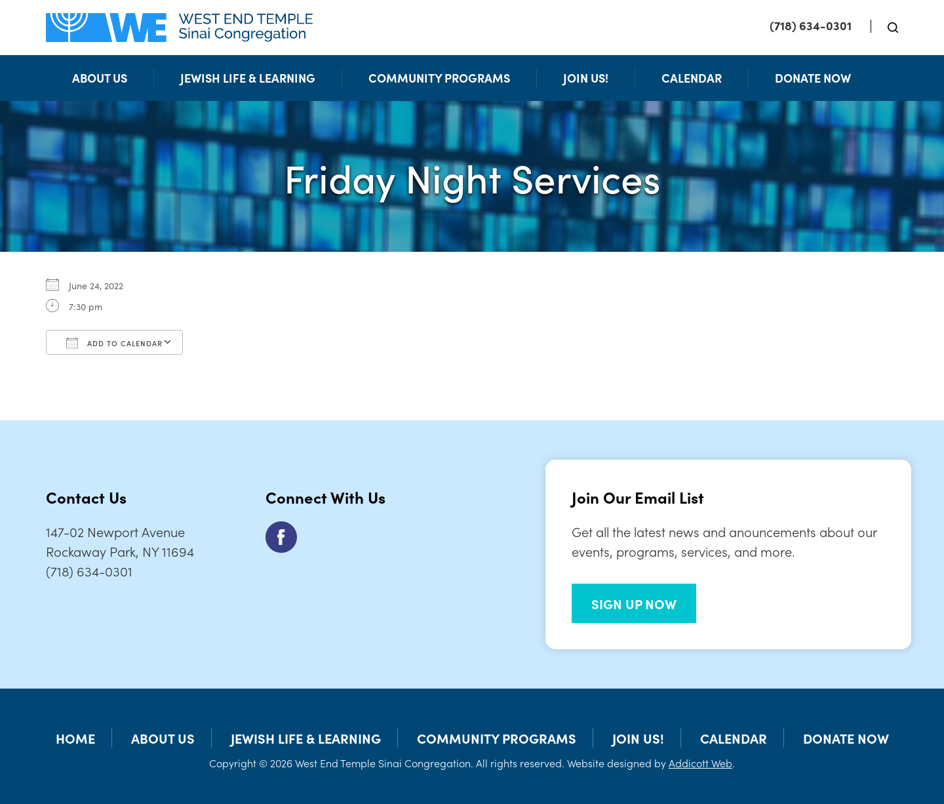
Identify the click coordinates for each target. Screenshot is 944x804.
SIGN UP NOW (634, 603)
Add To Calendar (114, 343)
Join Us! (585, 78)
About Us (99, 78)
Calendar (691, 78)
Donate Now (813, 78)
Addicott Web (700, 762)
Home (75, 738)
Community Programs (439, 78)
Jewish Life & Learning (247, 78)
